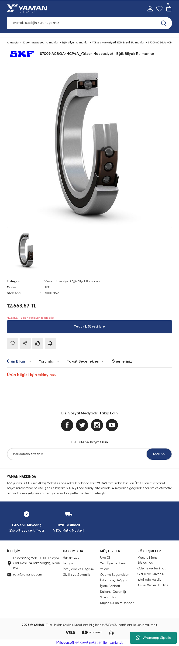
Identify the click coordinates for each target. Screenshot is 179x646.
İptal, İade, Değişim (113, 580)
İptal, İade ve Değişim (78, 569)
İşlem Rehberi (110, 586)
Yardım (105, 569)
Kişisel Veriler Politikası (153, 585)
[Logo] (28, 8)
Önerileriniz (122, 361)
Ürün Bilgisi (17, 361)
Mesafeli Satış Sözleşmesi (147, 560)
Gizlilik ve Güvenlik (76, 574)
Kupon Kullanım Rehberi (117, 603)
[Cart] (168, 8)
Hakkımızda (71, 557)
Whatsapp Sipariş (153, 637)
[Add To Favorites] (12, 343)
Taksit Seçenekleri (83, 361)
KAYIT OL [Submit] (159, 453)
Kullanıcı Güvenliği (113, 591)
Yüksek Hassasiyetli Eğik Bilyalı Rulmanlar (73, 281)
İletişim (68, 563)
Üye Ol (105, 557)
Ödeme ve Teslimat (151, 568)
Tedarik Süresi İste (89, 326)
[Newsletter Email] (89, 454)
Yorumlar (47, 361)
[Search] (89, 23)
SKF (47, 287)
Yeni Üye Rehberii (113, 563)
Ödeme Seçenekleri (114, 574)
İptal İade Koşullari (150, 579)
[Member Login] (150, 8)
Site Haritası (108, 597)
